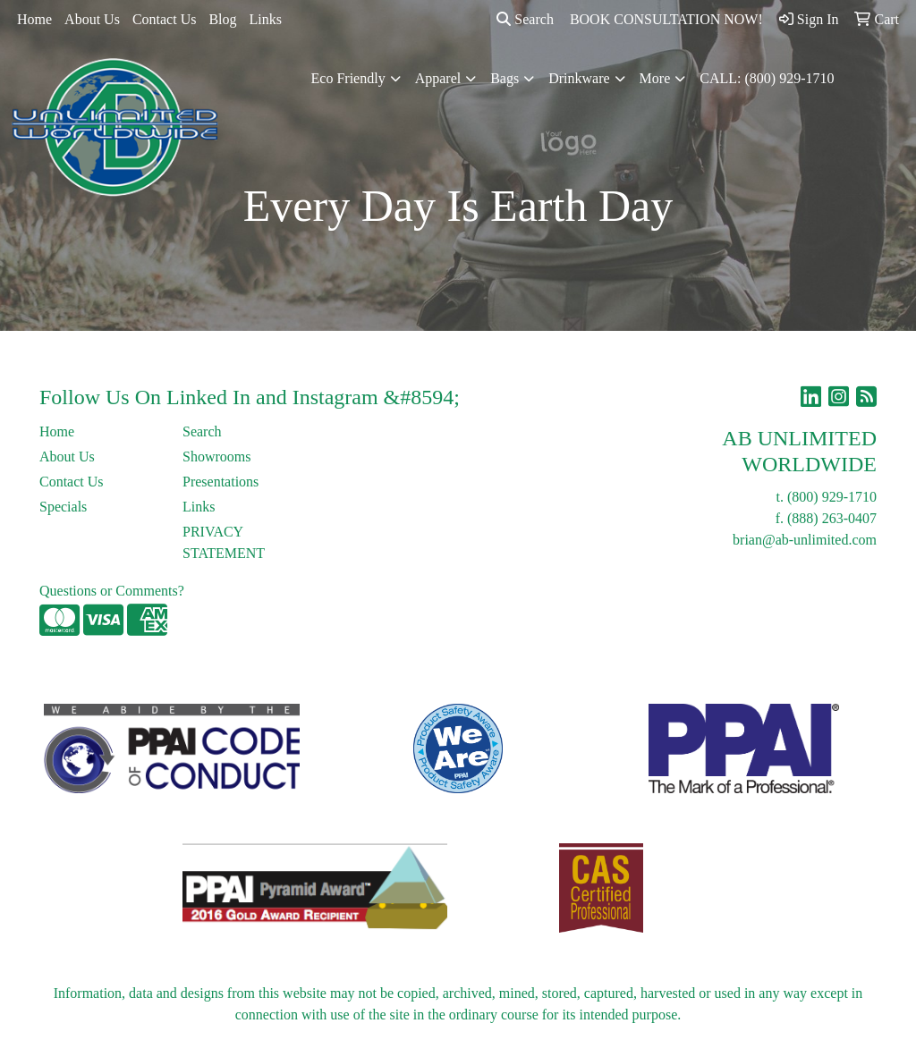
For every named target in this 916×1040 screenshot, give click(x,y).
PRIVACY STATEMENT (223, 542)
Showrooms (216, 456)
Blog (222, 19)
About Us (92, 19)
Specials (63, 506)
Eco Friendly (348, 78)
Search (525, 19)
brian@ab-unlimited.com (805, 539)
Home (34, 19)
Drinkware (578, 78)
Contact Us (164, 19)
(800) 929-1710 (832, 496)
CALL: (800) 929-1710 (767, 78)
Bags (504, 78)
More (655, 78)
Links (266, 19)
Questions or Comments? (111, 590)
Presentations (220, 481)
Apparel (438, 78)
